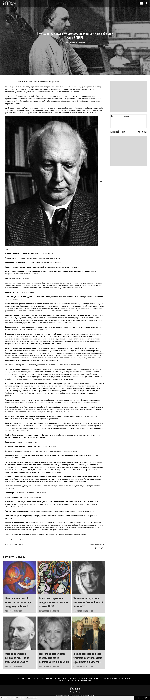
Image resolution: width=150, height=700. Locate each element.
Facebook (92, 548)
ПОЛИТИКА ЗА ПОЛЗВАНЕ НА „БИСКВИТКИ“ (75, 681)
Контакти (31, 678)
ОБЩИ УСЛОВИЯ (60, 678)
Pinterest (76, 692)
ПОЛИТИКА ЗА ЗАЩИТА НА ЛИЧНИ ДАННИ (83, 678)
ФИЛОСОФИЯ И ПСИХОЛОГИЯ (75, 42)
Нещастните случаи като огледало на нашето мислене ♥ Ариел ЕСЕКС (53, 602)
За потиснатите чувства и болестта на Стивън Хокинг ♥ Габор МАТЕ (88, 602)
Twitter (95, 548)
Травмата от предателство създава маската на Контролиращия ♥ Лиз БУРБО (54, 658)
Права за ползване (44, 678)
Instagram (102, 548)
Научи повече (31, 698)
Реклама (21, 678)
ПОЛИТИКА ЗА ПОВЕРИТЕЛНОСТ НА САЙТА (116, 678)
